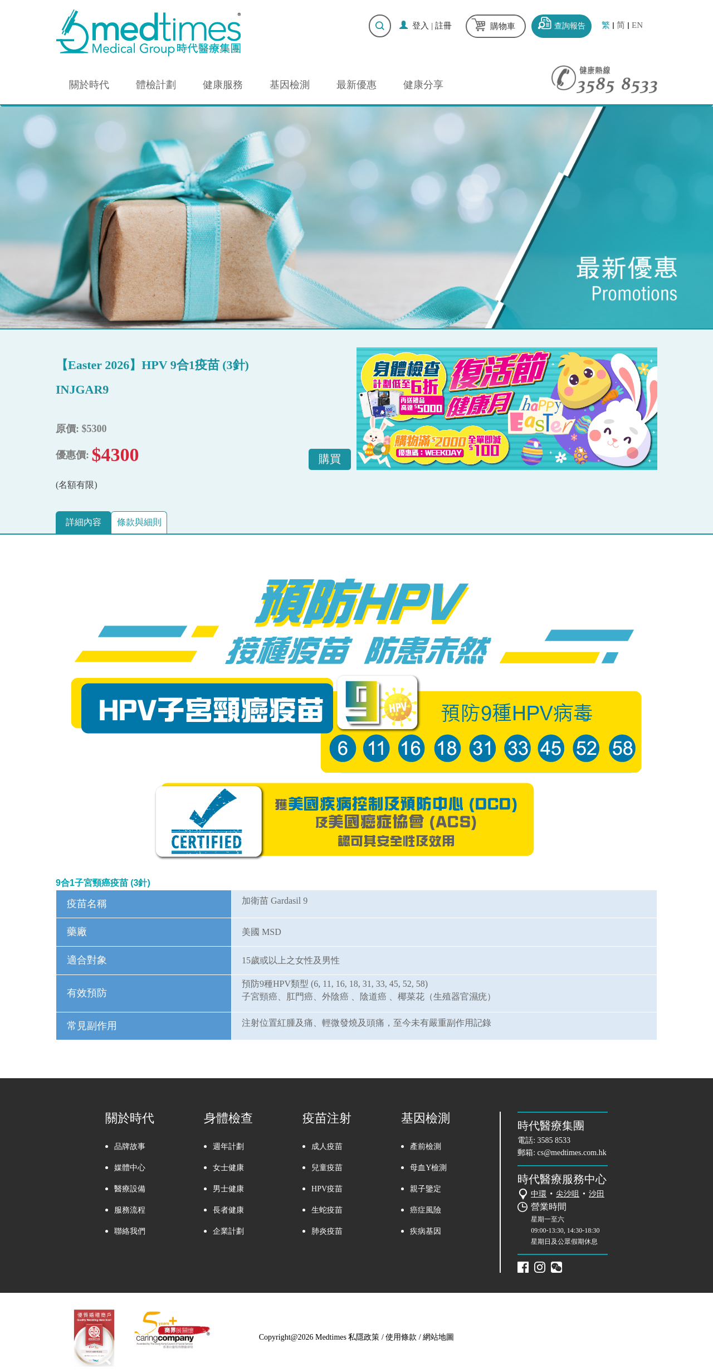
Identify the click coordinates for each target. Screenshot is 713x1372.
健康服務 (223, 84)
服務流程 (129, 1210)
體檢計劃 (156, 84)
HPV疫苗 (327, 1189)
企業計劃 (228, 1232)
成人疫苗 (327, 1147)
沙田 (596, 1195)
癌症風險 (425, 1210)
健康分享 (423, 84)
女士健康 (228, 1168)
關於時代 (89, 84)
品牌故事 (129, 1147)
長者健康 (228, 1210)
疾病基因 (425, 1232)
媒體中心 (129, 1168)
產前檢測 (425, 1147)
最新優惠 (356, 84)
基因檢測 (290, 84)
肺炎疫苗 (327, 1232)
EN (637, 25)
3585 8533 (554, 1141)
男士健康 (228, 1189)
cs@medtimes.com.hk (572, 1154)
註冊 (443, 25)
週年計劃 (228, 1147)
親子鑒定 (425, 1189)
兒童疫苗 (327, 1168)
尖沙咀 (567, 1195)
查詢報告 (569, 26)
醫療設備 (129, 1189)
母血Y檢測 (428, 1168)
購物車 (502, 26)
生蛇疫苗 (327, 1210)
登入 (420, 25)
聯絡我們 (129, 1232)
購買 (326, 459)
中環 (538, 1195)
